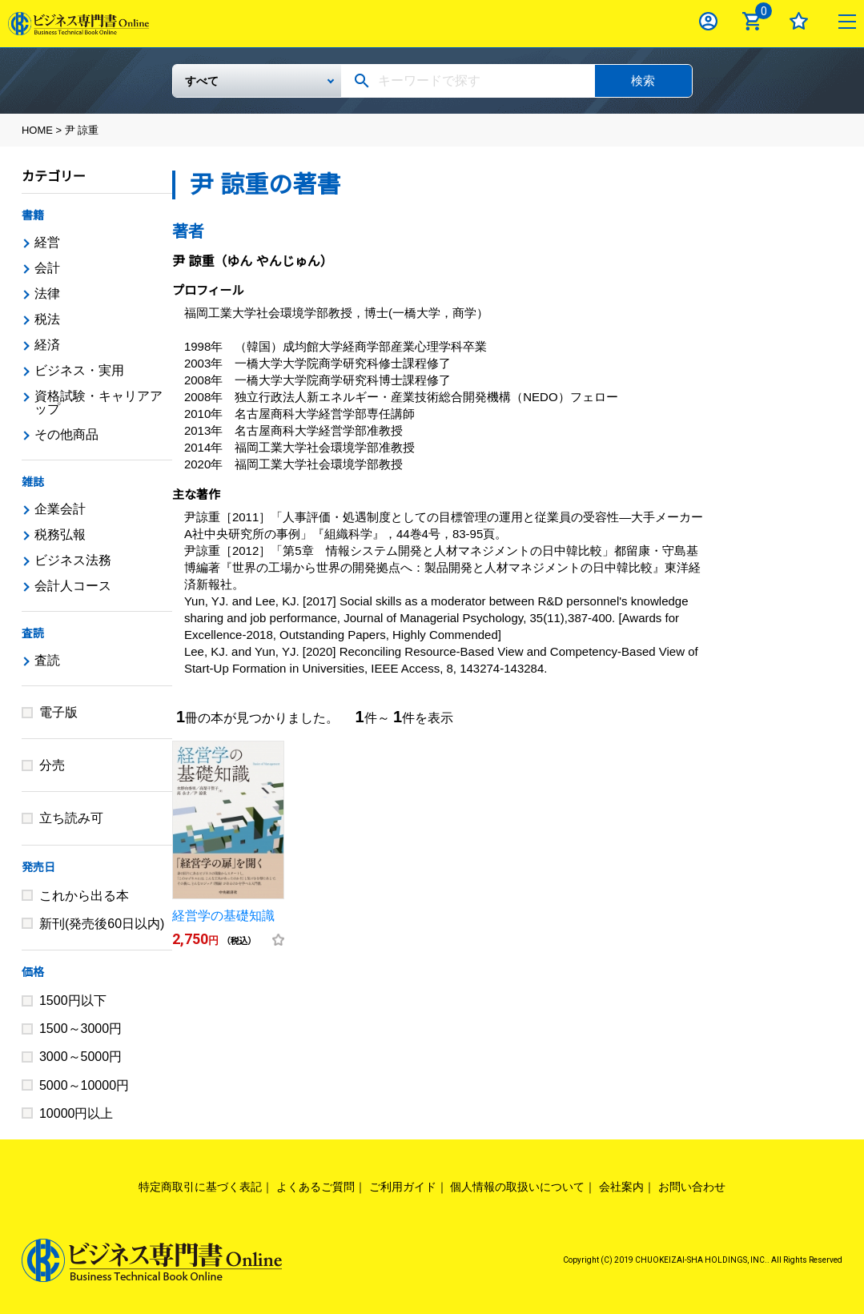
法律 (47, 293)
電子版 (58, 712)
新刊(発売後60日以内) (101, 923)
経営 (47, 242)
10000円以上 (76, 1113)
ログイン (708, 21)
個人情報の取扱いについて (517, 1186)
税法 (47, 319)
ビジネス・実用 (79, 370)
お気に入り (799, 21)
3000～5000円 (80, 1056)
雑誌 (33, 482)
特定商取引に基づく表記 (200, 1186)
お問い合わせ (691, 1186)
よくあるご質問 (315, 1186)
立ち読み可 (71, 818)
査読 (33, 633)
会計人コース (72, 586)
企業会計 (60, 509)
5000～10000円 (84, 1085)
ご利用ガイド (402, 1186)
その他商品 (66, 434)
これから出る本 (84, 895)
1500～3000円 (80, 1028)
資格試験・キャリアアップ (98, 402)
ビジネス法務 (72, 560)
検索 (643, 80)
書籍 (33, 215)
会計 (47, 268)
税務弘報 (60, 534)
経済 (47, 345)
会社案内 (621, 1186)
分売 (52, 765)
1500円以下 (72, 1000)
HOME (37, 130)
